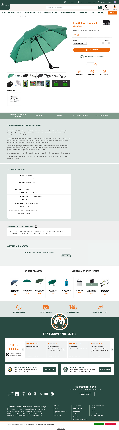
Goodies (75, 414)
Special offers (77, 411)
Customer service (19, 312)
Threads (35, 394)
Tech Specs (38, 116)
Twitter (41, 394)
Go (100, 7)
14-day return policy (104, 74)
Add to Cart (93, 50)
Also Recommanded (101, 116)
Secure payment (95, 413)
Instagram (23, 394)
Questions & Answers (80, 116)
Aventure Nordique (16, 406)
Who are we (57, 406)
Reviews (59, 116)
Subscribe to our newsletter (85, 394)
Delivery (93, 410)
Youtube (46, 394)
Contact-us (57, 415)
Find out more (49, 369)
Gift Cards (75, 416)
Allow (56, 84)
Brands (56, 408)
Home (11, 17)
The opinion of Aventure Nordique (18, 115)
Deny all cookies (110, 424)
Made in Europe (77, 408)
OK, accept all (99, 424)
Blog (13, 394)
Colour (75, 40)
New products (77, 406)
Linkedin (52, 394)
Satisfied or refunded (97, 415)
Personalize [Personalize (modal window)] (61, 428)
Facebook (29, 394)
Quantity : (107, 40)
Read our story (37, 415)
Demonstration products (80, 419)
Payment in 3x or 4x (79, 74)
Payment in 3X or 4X (46, 312)
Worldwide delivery (92, 74)
